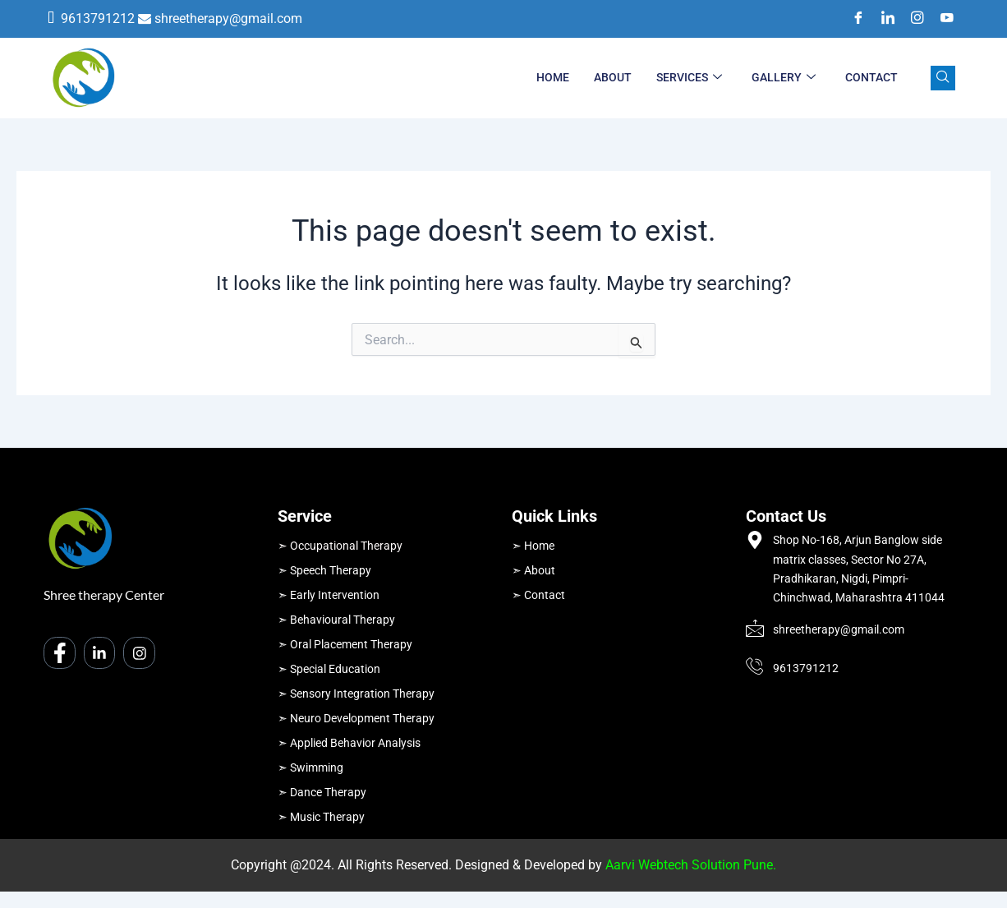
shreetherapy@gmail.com (228, 18)
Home (552, 77)
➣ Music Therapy (321, 816)
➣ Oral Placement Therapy (345, 644)
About (613, 77)
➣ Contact (538, 594)
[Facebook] (852, 19)
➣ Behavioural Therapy (336, 619)
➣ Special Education (329, 668)
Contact (871, 77)
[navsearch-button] (943, 78)
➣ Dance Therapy (322, 792)
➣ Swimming (310, 767)
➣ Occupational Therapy (340, 545)
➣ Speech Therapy (324, 570)
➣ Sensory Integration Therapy (356, 693)
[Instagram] (911, 19)
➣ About (533, 570)
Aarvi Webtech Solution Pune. (690, 865)
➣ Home (533, 545)
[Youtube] (941, 19)
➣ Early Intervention (328, 594)
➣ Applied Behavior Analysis (349, 742)
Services (689, 78)
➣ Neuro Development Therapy (356, 718)
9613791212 (97, 18)
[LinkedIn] (882, 19)
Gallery (784, 78)
